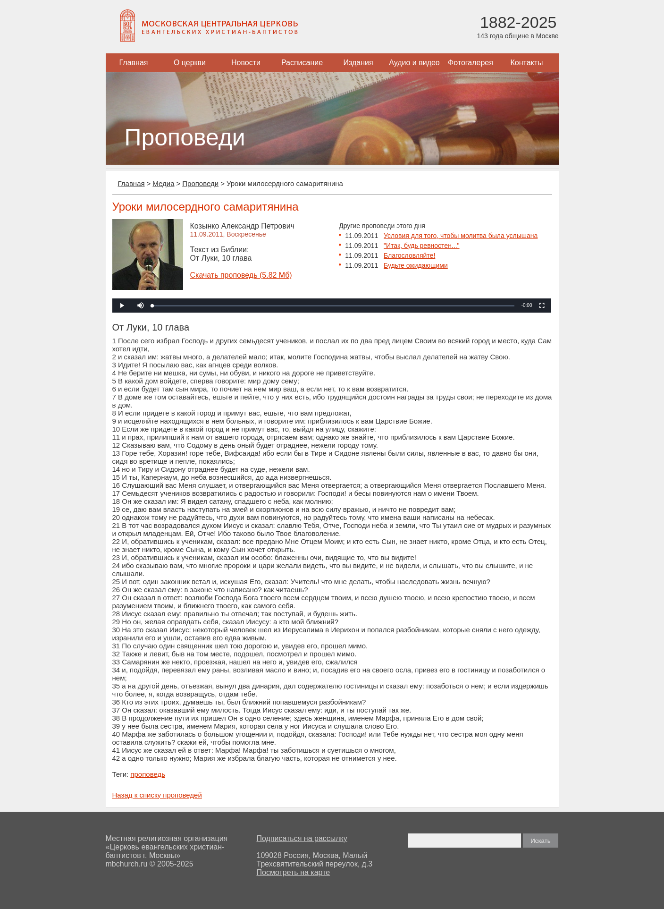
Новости (246, 63)
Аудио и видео (414, 63)
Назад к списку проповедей (157, 795)
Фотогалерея (470, 63)
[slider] (333, 305)
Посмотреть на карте (293, 872)
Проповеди (200, 183)
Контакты (526, 63)
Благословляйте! (409, 255)
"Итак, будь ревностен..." (422, 245)
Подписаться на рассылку (302, 838)
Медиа (163, 183)
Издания (358, 63)
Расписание (302, 63)
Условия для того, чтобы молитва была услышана (461, 235)
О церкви (190, 63)
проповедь (147, 774)
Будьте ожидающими (416, 265)
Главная (133, 63)
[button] (140, 305)
